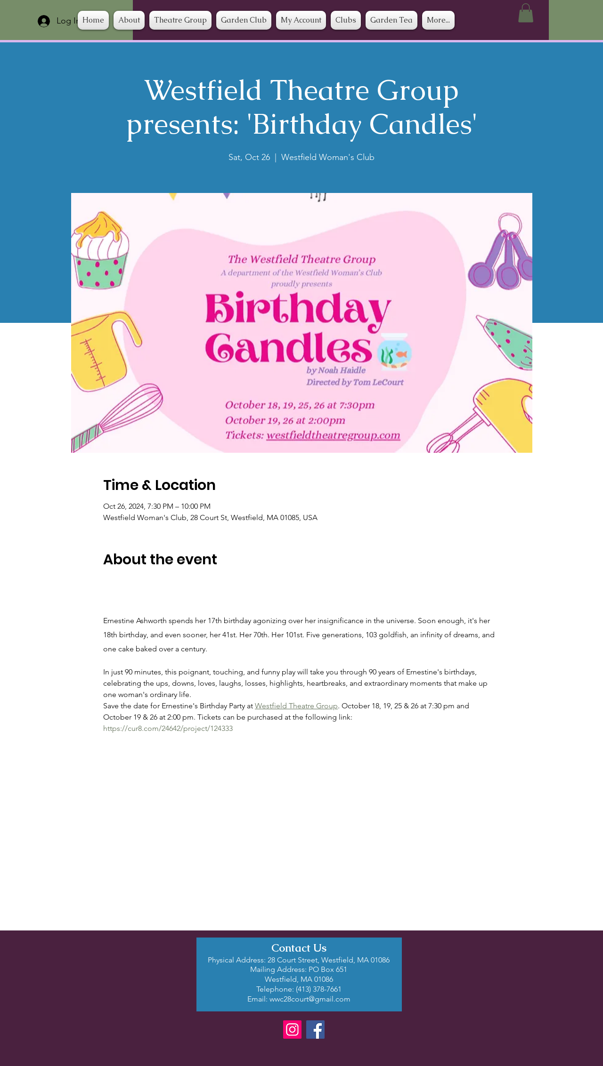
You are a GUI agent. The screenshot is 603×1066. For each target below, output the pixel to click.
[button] (345, 20)
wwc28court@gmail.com (309, 998)
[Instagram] (292, 1029)
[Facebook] (315, 1029)
